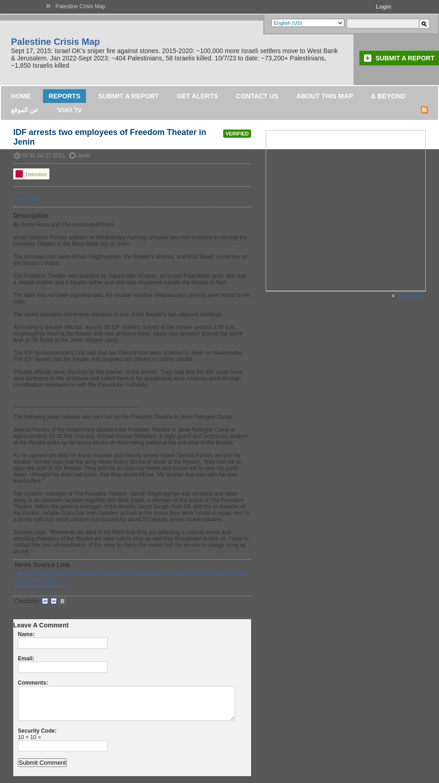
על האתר (69, 109)
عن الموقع (24, 109)
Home (21, 96)
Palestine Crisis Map (80, 6)
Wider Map (410, 296)
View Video (27, 199)
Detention (31, 174)
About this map (324, 96)
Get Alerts (197, 96)
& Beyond (388, 96)
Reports (64, 96)
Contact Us (257, 96)
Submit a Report (404, 58)
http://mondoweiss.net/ (42, 586)
